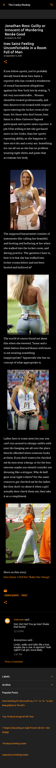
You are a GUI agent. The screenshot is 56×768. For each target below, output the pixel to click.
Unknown (19, 619)
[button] (5, 62)
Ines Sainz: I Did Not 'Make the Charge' (27, 577)
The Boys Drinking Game (14, 743)
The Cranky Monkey (19, 4)
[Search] (52, 4)
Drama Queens (12, 595)
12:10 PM (19, 631)
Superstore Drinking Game (15, 755)
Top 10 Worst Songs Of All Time (17, 716)
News (24, 595)
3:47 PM (18, 654)
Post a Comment (14, 661)
